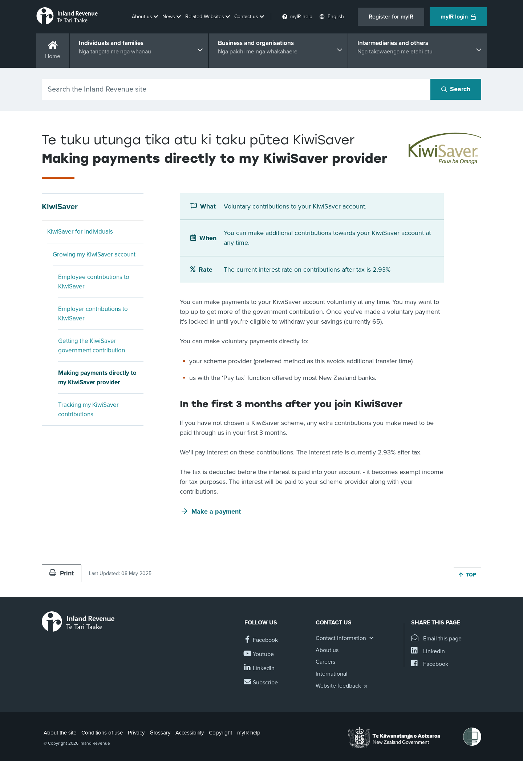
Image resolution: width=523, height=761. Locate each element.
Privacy (136, 732)
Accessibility (189, 732)
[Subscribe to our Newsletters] (261, 682)
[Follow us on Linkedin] (259, 668)
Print (61, 573)
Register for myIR (391, 16)
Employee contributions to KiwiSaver (93, 281)
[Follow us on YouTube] (259, 654)
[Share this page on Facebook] (429, 664)
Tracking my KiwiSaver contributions (88, 409)
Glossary (160, 732)
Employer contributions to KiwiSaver (93, 313)
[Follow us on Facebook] (261, 640)
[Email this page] (436, 638)
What (208, 206)
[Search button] (455, 89)
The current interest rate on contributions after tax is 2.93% (307, 270)
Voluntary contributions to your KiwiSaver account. (295, 206)
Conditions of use (102, 732)
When (207, 238)
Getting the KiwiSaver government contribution (91, 345)
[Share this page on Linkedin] (428, 651)
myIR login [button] (458, 16)
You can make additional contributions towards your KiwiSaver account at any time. (327, 238)
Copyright (220, 732)
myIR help (248, 732)
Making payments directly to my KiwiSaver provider (97, 377)
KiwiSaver (60, 206)
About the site (60, 732)
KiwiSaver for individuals (80, 231)
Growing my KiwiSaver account (94, 254)
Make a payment (216, 511)
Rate (205, 270)
